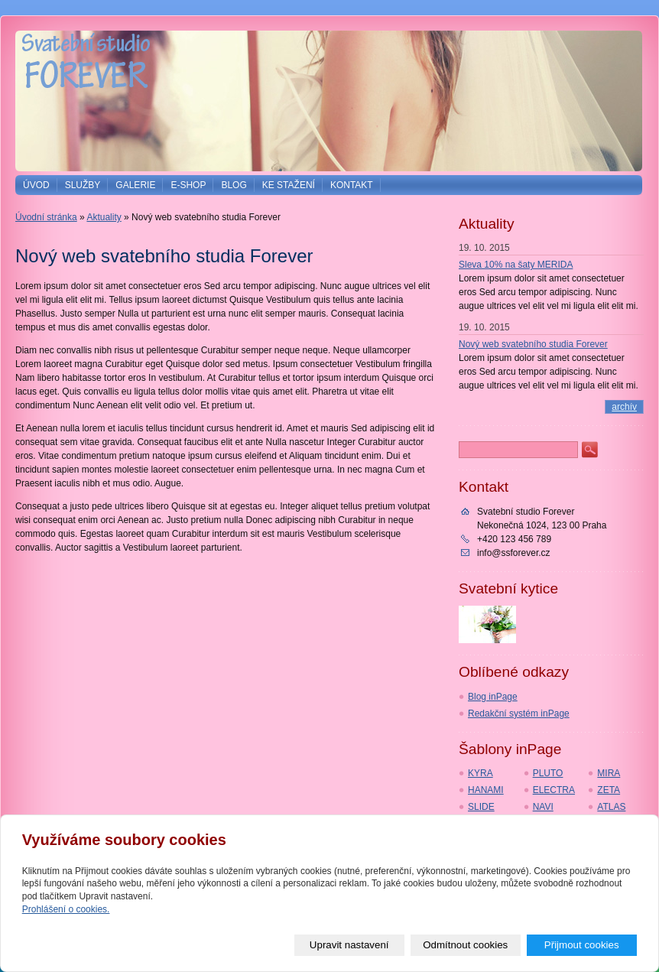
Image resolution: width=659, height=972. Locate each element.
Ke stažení (288, 185)
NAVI (543, 806)
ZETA (608, 790)
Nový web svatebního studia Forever (533, 344)
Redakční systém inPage (519, 713)
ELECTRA (554, 790)
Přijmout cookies (581, 945)
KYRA (480, 773)
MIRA (608, 773)
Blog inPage (493, 696)
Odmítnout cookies (465, 945)
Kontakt (351, 185)
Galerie (135, 185)
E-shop (188, 185)
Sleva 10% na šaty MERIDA (516, 264)
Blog (233, 185)
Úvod (36, 185)
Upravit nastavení (349, 945)
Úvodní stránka (46, 217)
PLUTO (548, 773)
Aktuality (103, 217)
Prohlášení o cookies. (66, 909)
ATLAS (611, 806)
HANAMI (486, 790)
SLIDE (481, 806)
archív (624, 406)
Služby (83, 185)
